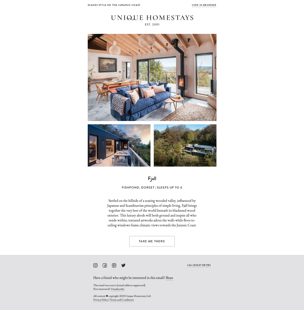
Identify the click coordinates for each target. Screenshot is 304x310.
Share (169, 277)
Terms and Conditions (122, 300)
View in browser (204, 5)
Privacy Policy (100, 300)
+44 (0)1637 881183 (199, 265)
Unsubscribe (117, 289)
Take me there (152, 241)
